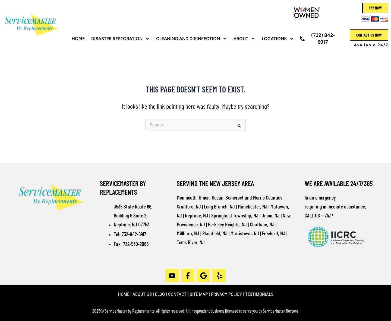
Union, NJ (270, 215)
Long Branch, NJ (219, 206)
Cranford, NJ (189, 206)
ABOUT (244, 39)
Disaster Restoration (120, 39)
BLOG (160, 294)
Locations (278, 39)
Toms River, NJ (191, 242)
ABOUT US (142, 294)
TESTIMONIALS (259, 294)
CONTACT (177, 294)
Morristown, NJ (245, 233)
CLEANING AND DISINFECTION (191, 39)
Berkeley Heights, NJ (227, 224)
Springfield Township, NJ (234, 215)
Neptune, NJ (196, 215)
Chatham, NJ (262, 224)
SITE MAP (199, 294)
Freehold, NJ (273, 233)
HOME (78, 38)
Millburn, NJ (188, 233)
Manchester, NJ (252, 206)
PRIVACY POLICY (226, 294)
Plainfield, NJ (215, 233)
